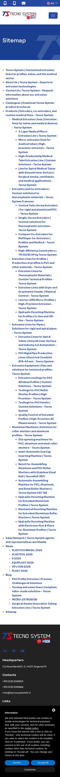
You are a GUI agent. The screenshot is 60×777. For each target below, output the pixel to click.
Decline (17, 762)
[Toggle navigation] (53, 15)
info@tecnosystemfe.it (16, 692)
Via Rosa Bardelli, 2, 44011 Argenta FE (24, 666)
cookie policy (31, 728)
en (50, 3)
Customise (30, 769)
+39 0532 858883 (12, 681)
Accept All (43, 762)
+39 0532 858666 (12, 686)
